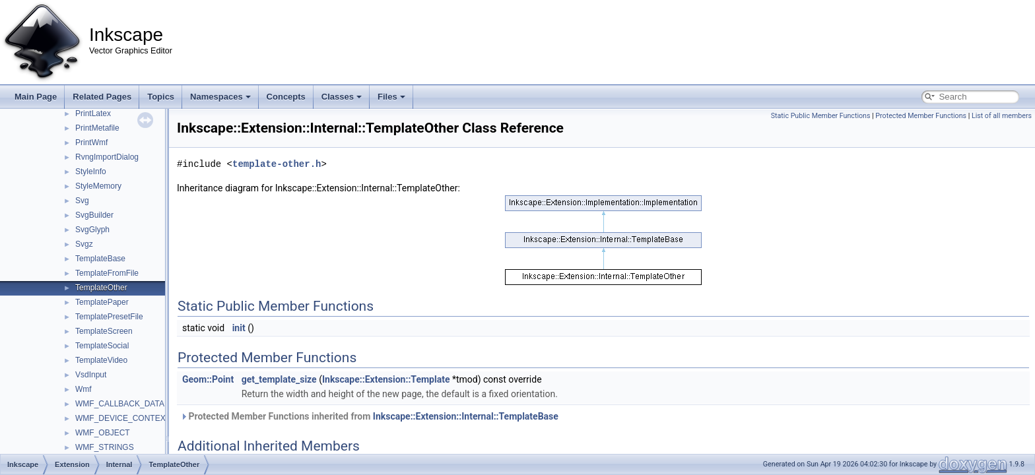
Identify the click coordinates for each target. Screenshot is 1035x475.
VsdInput (90, 374)
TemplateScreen (104, 331)
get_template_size (279, 379)
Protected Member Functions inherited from (369, 416)
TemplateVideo (101, 360)
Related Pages (102, 97)
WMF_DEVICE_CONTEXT (122, 418)
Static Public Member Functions (821, 115)
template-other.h (276, 164)
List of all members (1002, 115)
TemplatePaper (102, 302)
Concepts (286, 97)
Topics (160, 97)
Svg (82, 200)
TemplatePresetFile (109, 316)
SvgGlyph (92, 229)
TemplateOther (101, 287)
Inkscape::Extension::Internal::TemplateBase (465, 416)
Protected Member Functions (920, 115)
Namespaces (220, 97)
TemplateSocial (102, 345)
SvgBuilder (94, 215)
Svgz (84, 244)
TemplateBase (100, 258)
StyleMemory (98, 186)
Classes (341, 97)
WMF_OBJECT (102, 432)
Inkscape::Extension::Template (386, 379)
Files (391, 97)
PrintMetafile (97, 128)
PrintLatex (93, 113)
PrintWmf (91, 142)
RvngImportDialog (107, 157)
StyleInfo (90, 171)
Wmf (83, 389)
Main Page (36, 97)
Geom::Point (208, 379)
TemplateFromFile (107, 273)
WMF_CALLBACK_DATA (119, 403)
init (239, 328)
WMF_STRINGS (104, 447)
